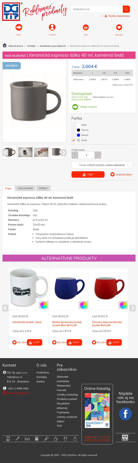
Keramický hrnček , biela (27, 321)
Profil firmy (42, 372)
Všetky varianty (84, 106)
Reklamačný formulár (64, 388)
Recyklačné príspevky (63, 406)
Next (64, 152)
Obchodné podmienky (63, 379)
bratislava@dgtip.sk (16, 393)
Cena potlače (25, 188)
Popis (8, 188)
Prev (5, 152)
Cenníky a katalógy (67, 394)
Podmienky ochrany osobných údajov (67, 417)
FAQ (59, 425)
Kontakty (41, 377)
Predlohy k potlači (67, 399)
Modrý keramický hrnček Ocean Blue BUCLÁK (67, 323)
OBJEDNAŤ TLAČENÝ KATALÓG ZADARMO (97, 438)
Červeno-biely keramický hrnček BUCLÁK (107, 323)
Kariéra (40, 381)
